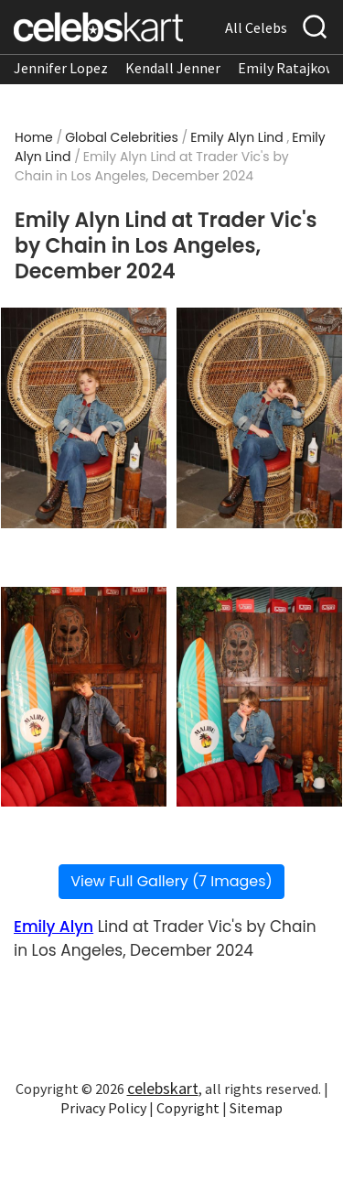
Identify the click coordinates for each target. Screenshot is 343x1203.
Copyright (188, 1108)
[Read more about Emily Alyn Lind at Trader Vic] (83, 418)
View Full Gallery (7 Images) (171, 881)
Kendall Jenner (172, 68)
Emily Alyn (53, 926)
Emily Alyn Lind (237, 137)
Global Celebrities (121, 137)
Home (34, 137)
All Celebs (256, 27)
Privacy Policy (103, 1108)
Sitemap (256, 1108)
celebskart (162, 1088)
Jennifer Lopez (61, 68)
